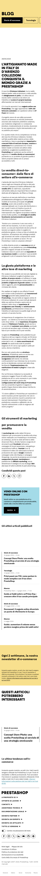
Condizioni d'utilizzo (9, 849)
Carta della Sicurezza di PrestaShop (15, 857)
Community (28, 870)
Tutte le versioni (11, 826)
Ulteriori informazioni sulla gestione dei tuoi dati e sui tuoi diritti (20, 781)
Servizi (21, 870)
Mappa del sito (17, 847)
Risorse (36, 870)
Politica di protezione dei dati (12, 852)
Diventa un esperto (12, 819)
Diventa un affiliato (13, 823)
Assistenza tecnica (12, 808)
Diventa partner (11, 816)
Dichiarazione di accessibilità (12, 855)
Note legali (6, 847)
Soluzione (5, 870)
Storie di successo (12, 20)
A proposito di (10, 797)
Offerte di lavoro (11, 801)
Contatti (7, 804)
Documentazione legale (14, 811)
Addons (13, 870)
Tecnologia (31, 20)
